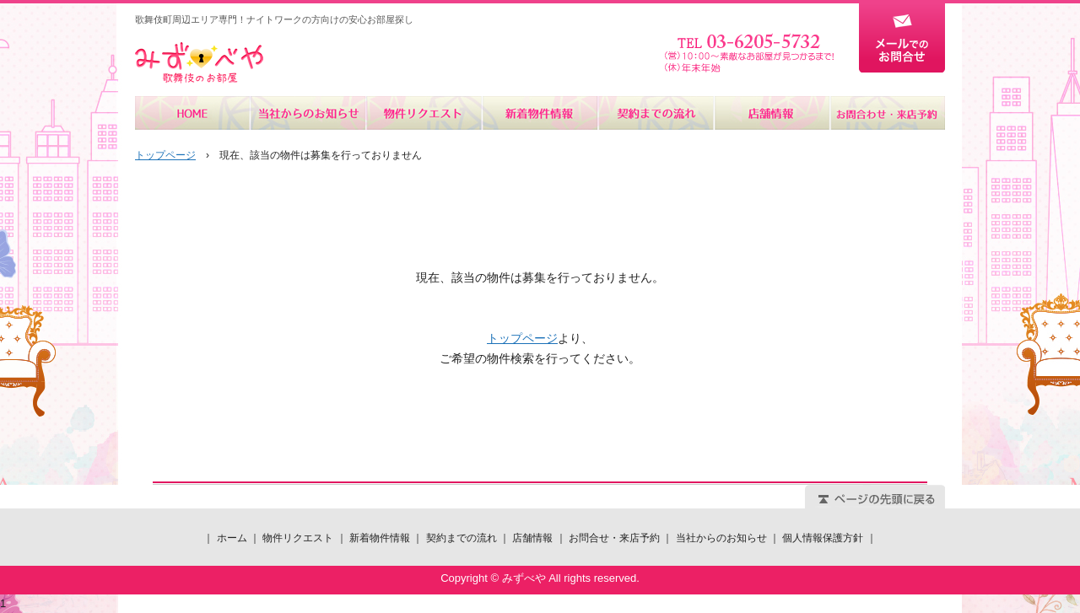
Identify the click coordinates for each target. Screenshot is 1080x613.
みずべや (199, 62)
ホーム (193, 113)
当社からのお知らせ (308, 113)
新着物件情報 (539, 113)
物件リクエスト (424, 113)
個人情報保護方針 (822, 538)
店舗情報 (771, 113)
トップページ (165, 155)
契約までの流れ (655, 113)
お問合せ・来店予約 (887, 113)
